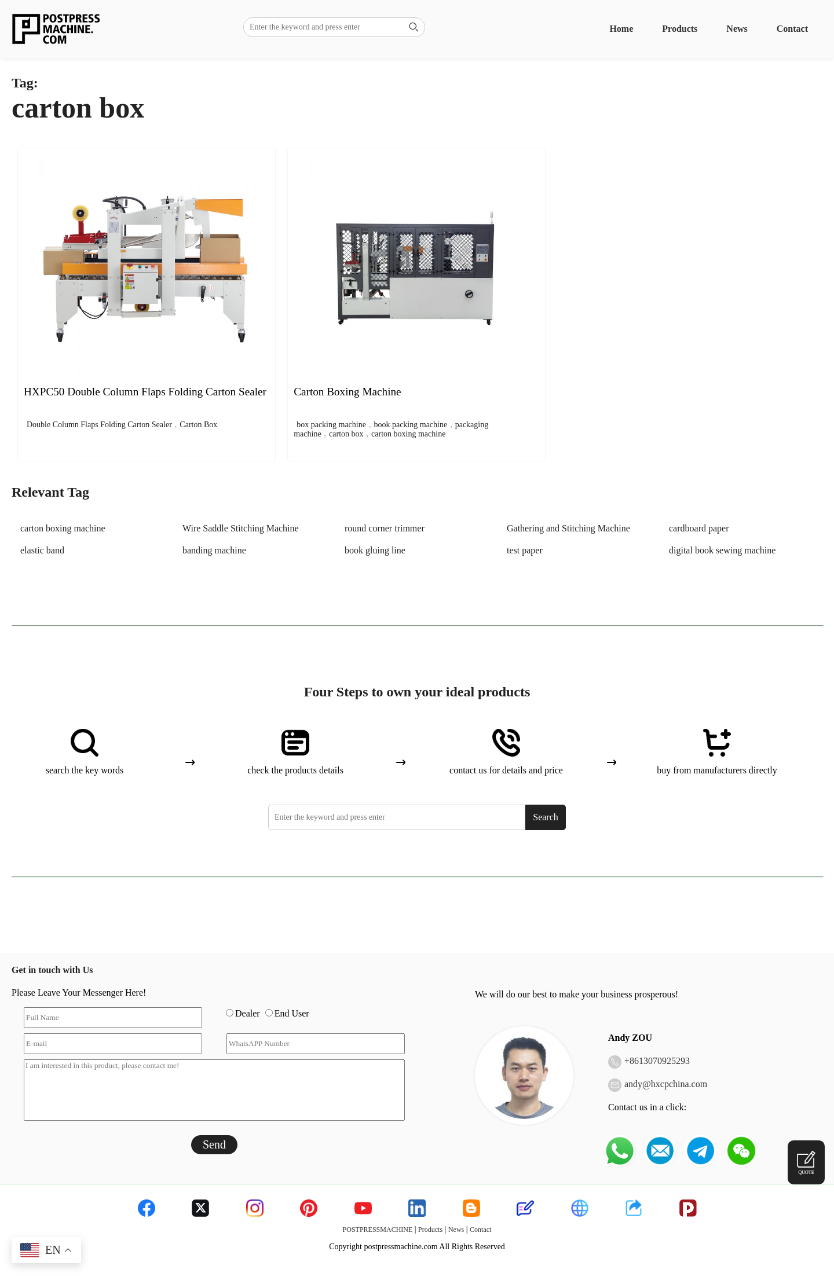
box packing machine (331, 424)
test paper (525, 550)
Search (545, 817)
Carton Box (198, 424)
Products (679, 29)
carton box (346, 434)
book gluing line (375, 550)
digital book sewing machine (722, 550)
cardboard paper (699, 528)
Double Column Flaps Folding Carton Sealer (99, 424)
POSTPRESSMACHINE (378, 1229)
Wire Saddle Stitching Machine (240, 528)
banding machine (214, 550)
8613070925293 (660, 1061)
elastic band (42, 550)
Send (214, 1144)
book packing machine (410, 424)
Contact (792, 29)
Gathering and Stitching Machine (568, 528)
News (736, 29)
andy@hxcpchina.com (665, 1084)
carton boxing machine (408, 434)
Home (621, 29)
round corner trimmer (385, 528)
